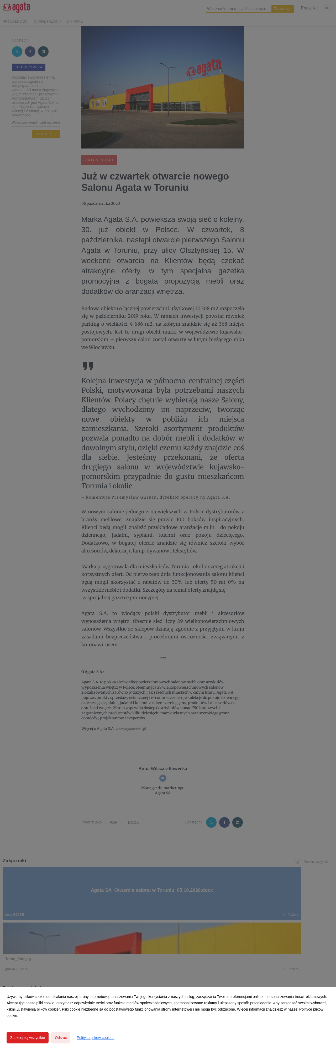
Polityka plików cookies (95, 1038)
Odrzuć (61, 1038)
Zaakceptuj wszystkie (27, 1038)
